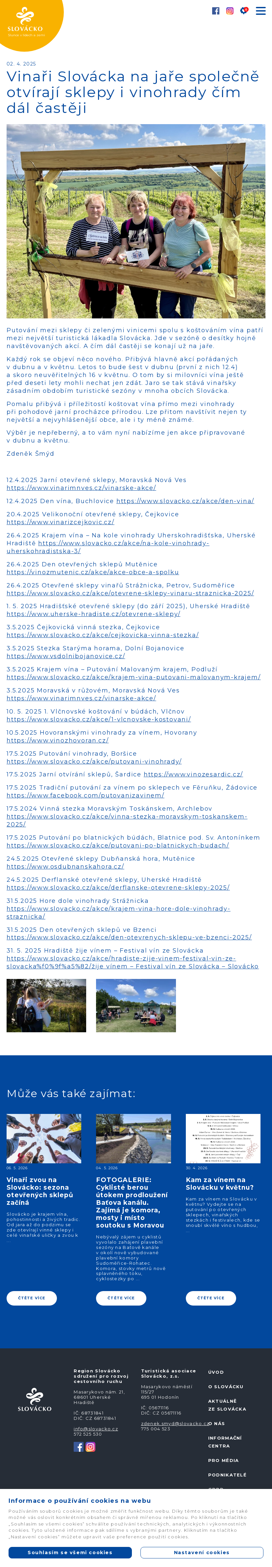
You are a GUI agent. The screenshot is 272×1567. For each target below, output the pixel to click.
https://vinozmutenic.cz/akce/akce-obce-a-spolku (93, 572)
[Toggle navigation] (260, 12)
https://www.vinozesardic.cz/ (193, 774)
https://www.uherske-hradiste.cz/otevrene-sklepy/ (93, 614)
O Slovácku (226, 1386)
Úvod (216, 1372)
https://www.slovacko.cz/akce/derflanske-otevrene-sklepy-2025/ (118, 887)
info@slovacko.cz (96, 1428)
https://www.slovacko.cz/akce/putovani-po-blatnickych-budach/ (118, 845)
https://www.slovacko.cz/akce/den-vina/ (185, 501)
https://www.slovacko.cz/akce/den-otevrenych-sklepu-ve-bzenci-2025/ (129, 937)
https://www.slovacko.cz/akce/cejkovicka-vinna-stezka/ (103, 635)
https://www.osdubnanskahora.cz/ (65, 866)
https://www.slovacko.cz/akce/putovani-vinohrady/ (94, 761)
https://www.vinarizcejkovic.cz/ (60, 522)
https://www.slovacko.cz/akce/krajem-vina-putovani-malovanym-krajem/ (134, 677)
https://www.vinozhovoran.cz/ (58, 740)
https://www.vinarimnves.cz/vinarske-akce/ (81, 488)
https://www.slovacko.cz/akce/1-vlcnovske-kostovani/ (99, 719)
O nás (216, 1423)
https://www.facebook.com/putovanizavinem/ (85, 795)
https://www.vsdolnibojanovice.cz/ (66, 656)
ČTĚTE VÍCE (31, 1298)
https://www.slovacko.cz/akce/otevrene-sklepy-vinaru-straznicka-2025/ (130, 593)
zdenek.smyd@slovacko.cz (175, 1423)
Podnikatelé (227, 1474)
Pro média (223, 1460)
